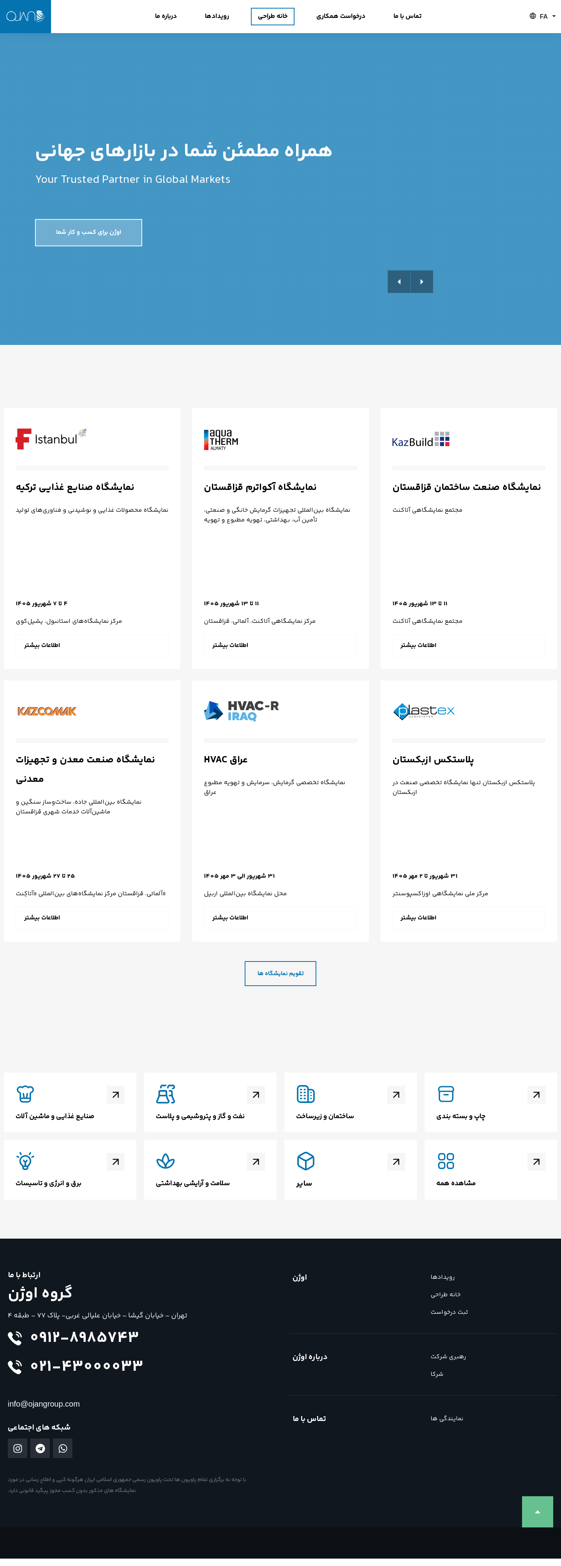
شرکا (436, 1382)
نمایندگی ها (446, 1426)
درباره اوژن (310, 1365)
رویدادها (442, 1285)
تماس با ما (309, 1427)
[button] (547, 296)
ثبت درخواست (449, 1320)
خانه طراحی (445, 1302)
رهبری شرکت (448, 1364)
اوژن (300, 1285)
